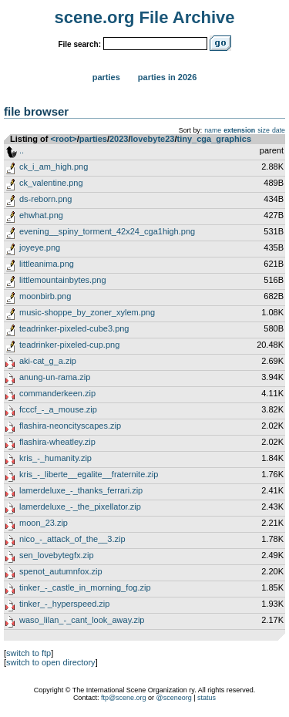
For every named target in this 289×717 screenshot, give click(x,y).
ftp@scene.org (123, 698)
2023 (118, 138)
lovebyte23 (153, 138)
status (206, 698)
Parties (106, 77)
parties (93, 138)
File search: (79, 44)
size (263, 130)
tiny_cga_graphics (213, 138)
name (212, 130)
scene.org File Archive (145, 17)
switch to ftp (28, 653)
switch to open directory (51, 662)
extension (239, 130)
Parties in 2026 (167, 77)
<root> (64, 138)
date (278, 130)
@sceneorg (174, 698)
